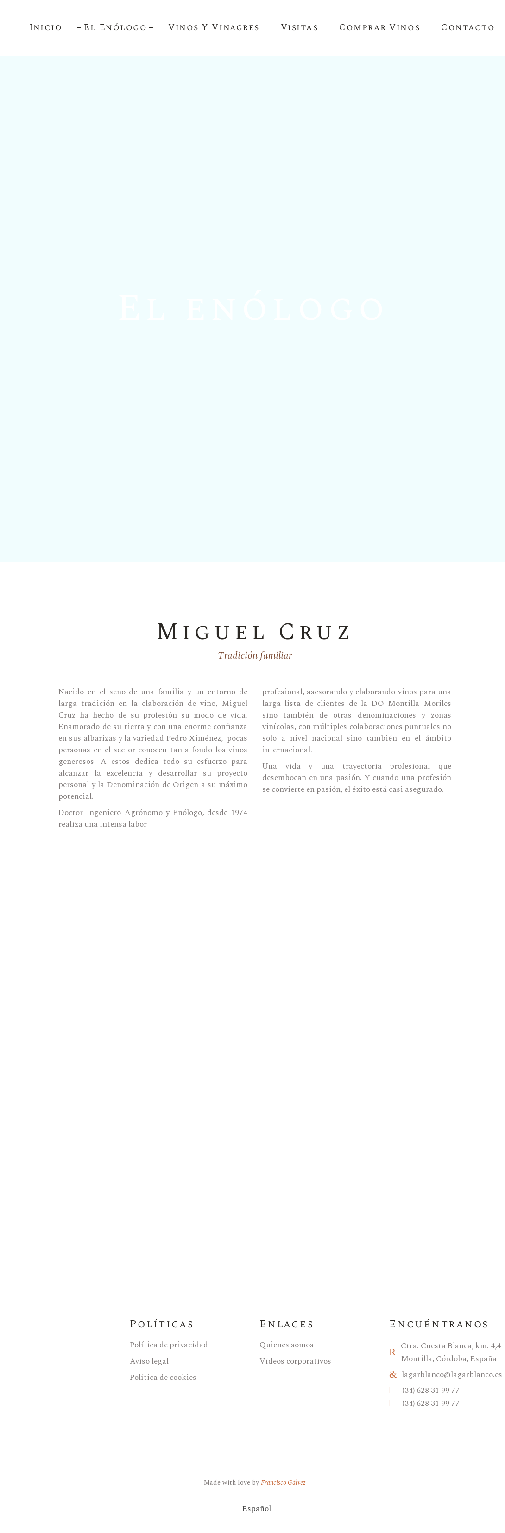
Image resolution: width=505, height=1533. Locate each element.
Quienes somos (286, 1345)
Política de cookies (163, 1377)
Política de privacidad (169, 1345)
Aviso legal (149, 1361)
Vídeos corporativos (295, 1361)
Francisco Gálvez (283, 1483)
